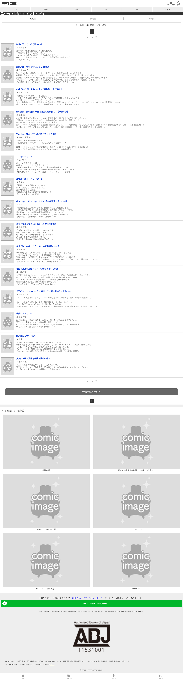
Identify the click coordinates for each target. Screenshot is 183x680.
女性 (76, 9)
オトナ (167, 9)
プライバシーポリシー (94, 598)
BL (107, 9)
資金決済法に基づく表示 (131, 611)
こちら (52, 664)
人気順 (33, 19)
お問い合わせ (63, 611)
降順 (92, 25)
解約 (141, 611)
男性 (46, 9)
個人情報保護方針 (97, 611)
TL (137, 9)
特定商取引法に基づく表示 (113, 611)
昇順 (82, 25)
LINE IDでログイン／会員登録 (54, 603)
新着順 (93, 19)
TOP (15, 9)
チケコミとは (43, 611)
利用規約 (76, 598)
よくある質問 (53, 611)
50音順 (152, 19)
